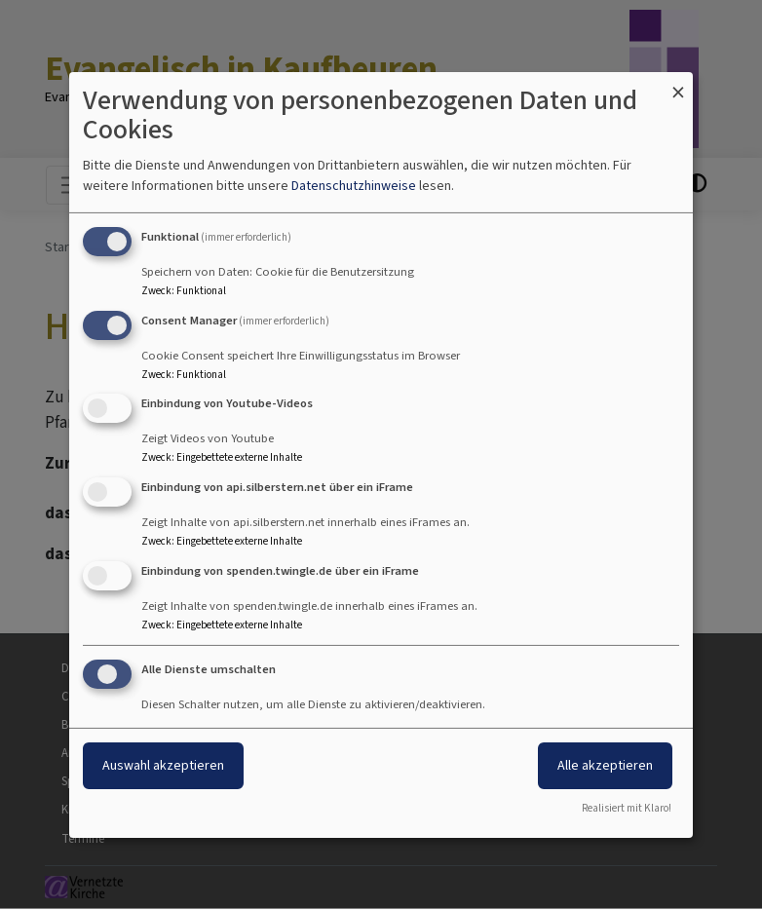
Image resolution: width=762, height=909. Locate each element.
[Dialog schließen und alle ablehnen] (678, 83)
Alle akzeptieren (605, 765)
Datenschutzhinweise (353, 185)
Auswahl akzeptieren (163, 765)
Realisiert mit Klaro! (626, 808)
